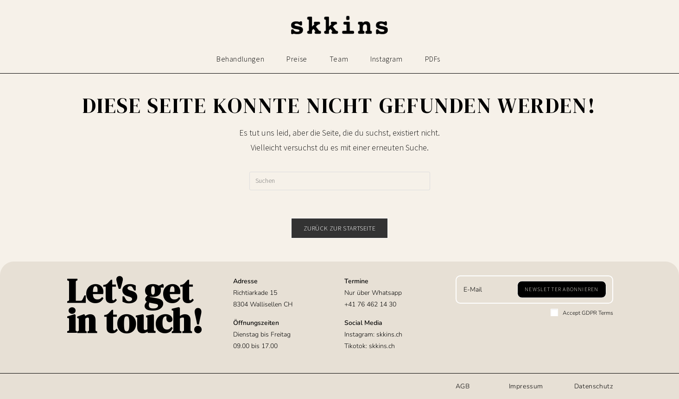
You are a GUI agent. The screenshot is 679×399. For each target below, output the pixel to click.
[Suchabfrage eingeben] (339, 181)
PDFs (432, 58)
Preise (296, 58)
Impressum (526, 386)
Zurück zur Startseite (340, 228)
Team (339, 58)
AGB (463, 386)
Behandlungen (240, 58)
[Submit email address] (561, 289)
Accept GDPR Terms (582, 312)
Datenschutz (593, 386)
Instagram (386, 58)
